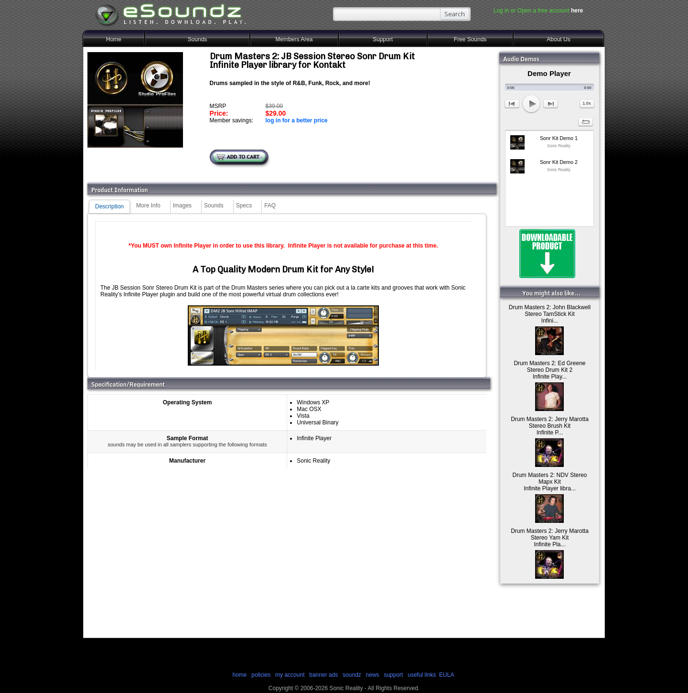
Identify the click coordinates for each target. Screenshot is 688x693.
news (372, 674)
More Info (148, 205)
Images (182, 205)
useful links (422, 674)
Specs (244, 205)
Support (383, 39)
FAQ (270, 205)
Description (109, 206)
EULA (446, 674)
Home (113, 39)
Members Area (293, 39)
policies (260, 674)
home (239, 674)
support (394, 674)
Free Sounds (470, 39)
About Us (558, 39)
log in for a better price (296, 120)
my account (289, 674)
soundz (352, 674)
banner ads (323, 674)
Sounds (197, 39)
